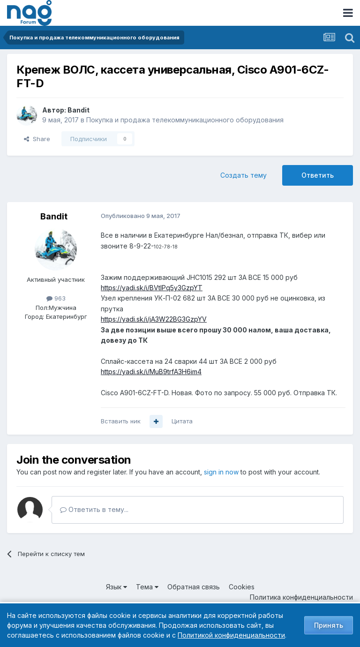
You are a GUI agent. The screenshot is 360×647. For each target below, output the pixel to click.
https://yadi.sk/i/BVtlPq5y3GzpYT (151, 288)
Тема (147, 587)
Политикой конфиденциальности (231, 635)
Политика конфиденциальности (301, 597)
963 (56, 298)
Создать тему (243, 175)
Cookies (242, 587)
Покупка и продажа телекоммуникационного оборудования (185, 120)
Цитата (182, 421)
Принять (328, 625)
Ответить (317, 175)
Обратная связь (193, 587)
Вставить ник (121, 421)
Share (37, 139)
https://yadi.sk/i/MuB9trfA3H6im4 (151, 372)
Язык (116, 587)
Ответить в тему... (94, 509)
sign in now (221, 472)
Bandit (79, 110)
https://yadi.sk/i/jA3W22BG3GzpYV (154, 319)
